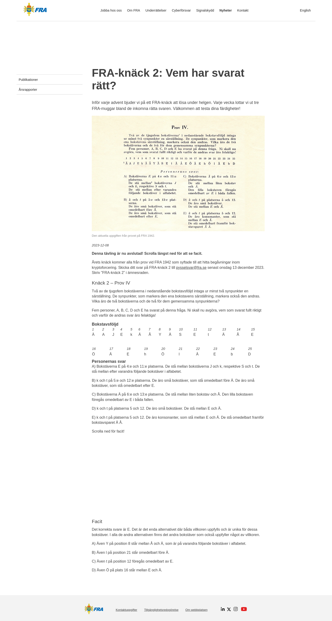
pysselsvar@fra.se (191, 268)
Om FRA (133, 10)
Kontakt (243, 10)
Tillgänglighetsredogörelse (161, 610)
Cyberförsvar (181, 10)
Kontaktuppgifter (126, 610)
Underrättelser (155, 10)
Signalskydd (205, 10)
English (305, 10)
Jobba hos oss (111, 10)
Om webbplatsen (196, 610)
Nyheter (225, 10)
